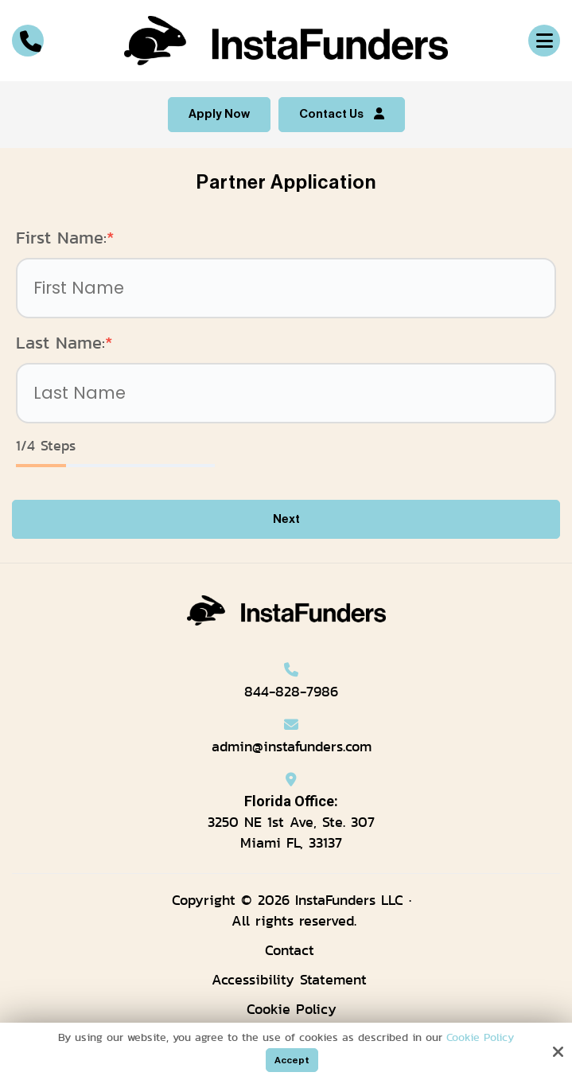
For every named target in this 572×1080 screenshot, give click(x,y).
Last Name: (64, 342)
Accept (291, 1060)
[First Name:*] (286, 288)
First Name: (65, 237)
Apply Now (219, 114)
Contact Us (341, 113)
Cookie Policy (480, 1037)
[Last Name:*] (286, 393)
